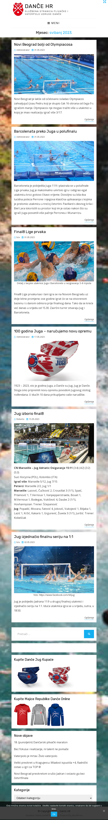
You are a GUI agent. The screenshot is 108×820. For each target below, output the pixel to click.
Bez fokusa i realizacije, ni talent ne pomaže (41, 749)
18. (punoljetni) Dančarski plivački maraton (41, 743)
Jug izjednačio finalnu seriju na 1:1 (43, 537)
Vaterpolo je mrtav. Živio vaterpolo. (36, 756)
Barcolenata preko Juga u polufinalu (45, 132)
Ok (53, 814)
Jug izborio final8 (29, 414)
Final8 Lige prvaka (30, 232)
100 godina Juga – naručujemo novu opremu (53, 331)
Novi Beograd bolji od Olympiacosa (43, 45)
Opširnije (89, 119)
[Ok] (104, 810)
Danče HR (40, 6)
